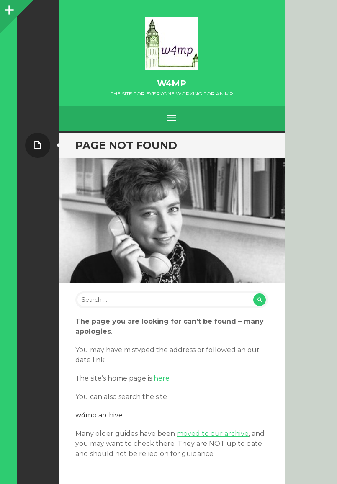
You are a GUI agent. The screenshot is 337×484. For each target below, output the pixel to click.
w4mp (171, 83)
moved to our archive (213, 434)
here (162, 378)
